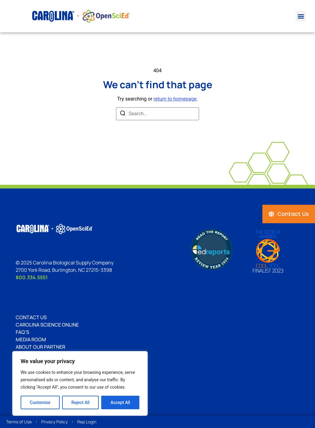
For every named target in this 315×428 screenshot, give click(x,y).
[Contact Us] (288, 214)
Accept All (120, 402)
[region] (80, 383)
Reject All (80, 402)
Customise (40, 402)
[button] (301, 16)
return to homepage (175, 99)
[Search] (123, 114)
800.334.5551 (32, 277)
